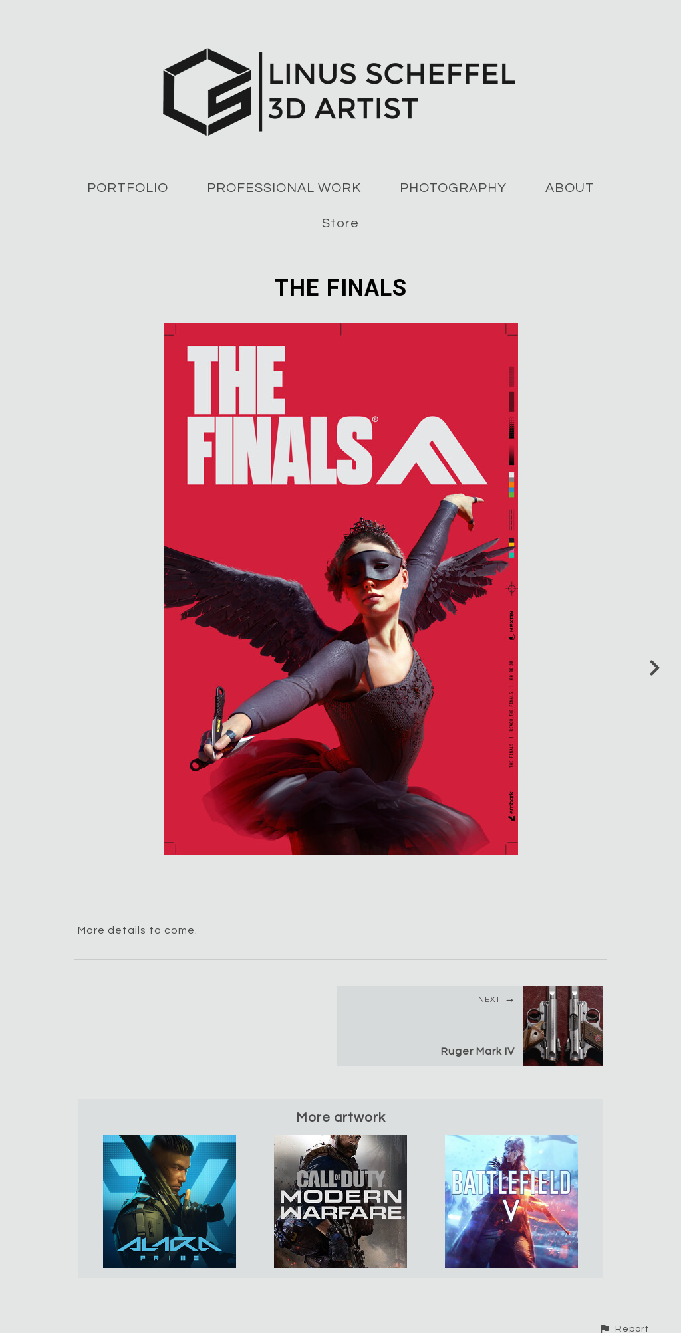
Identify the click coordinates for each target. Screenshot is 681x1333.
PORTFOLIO (127, 188)
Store (340, 223)
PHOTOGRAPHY (453, 188)
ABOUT (570, 188)
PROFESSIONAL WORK (284, 188)
